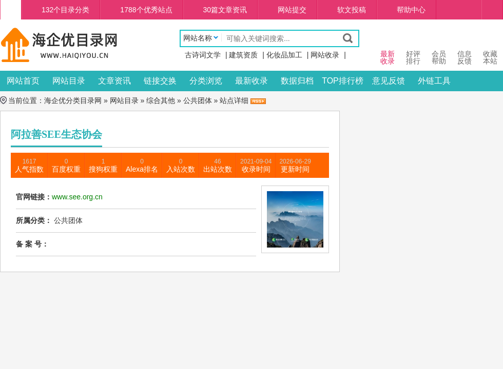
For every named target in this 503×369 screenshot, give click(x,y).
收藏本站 (490, 48)
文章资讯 (114, 80)
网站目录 (68, 80)
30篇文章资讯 (225, 10)
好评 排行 (413, 48)
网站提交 (292, 10)
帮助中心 (411, 10)
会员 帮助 (439, 48)
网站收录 (325, 55)
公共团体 (197, 100)
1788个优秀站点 (146, 10)
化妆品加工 (284, 55)
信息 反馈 (464, 48)
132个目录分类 (65, 10)
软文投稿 (351, 10)
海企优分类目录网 (73, 100)
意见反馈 (388, 80)
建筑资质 (243, 55)
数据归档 (297, 80)
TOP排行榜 (342, 80)
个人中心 (492, 9)
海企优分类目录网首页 (11, 9)
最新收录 (251, 80)
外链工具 (434, 80)
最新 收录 (387, 48)
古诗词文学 (203, 55)
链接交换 (160, 80)
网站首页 (23, 80)
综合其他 (160, 100)
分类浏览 (205, 80)
